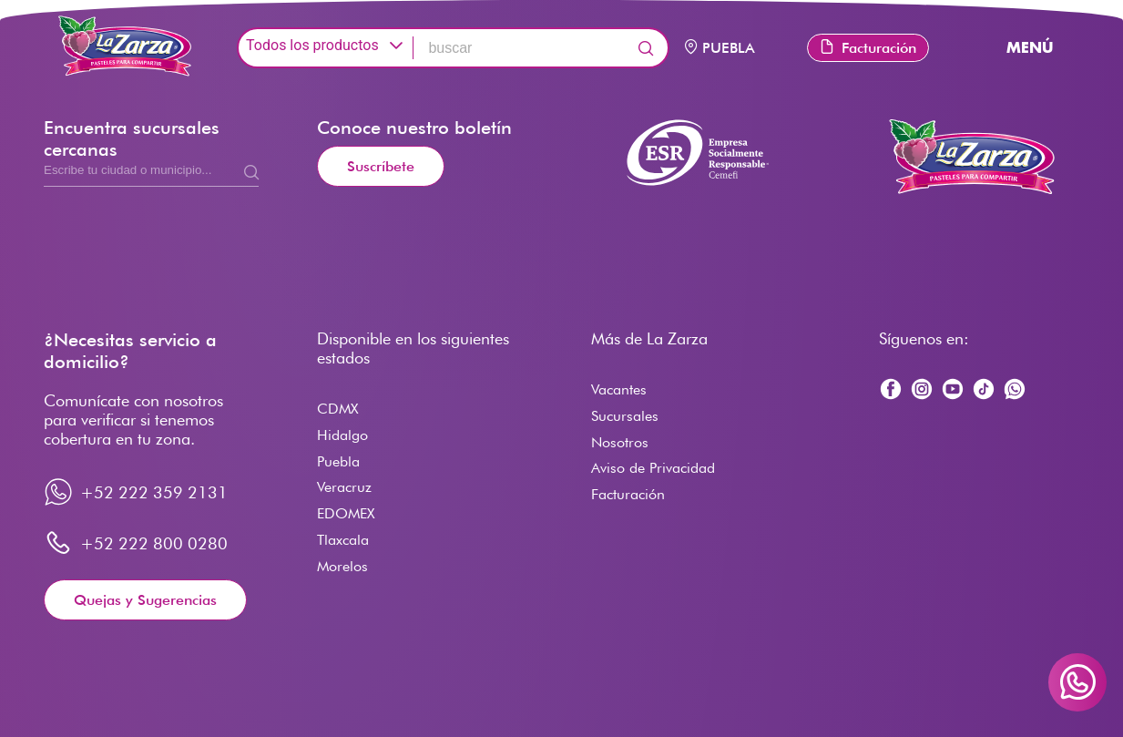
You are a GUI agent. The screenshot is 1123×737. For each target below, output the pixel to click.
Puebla (338, 461)
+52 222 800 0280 (154, 543)
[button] (396, 45)
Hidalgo (342, 435)
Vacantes (619, 389)
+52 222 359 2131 (154, 492)
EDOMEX (345, 513)
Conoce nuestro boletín (414, 127)
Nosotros (619, 442)
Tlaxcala (343, 539)
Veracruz (344, 487)
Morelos (342, 566)
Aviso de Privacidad (653, 467)
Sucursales (624, 416)
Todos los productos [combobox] (312, 45)
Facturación (868, 47)
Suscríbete (380, 166)
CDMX (337, 408)
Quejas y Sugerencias (145, 600)
